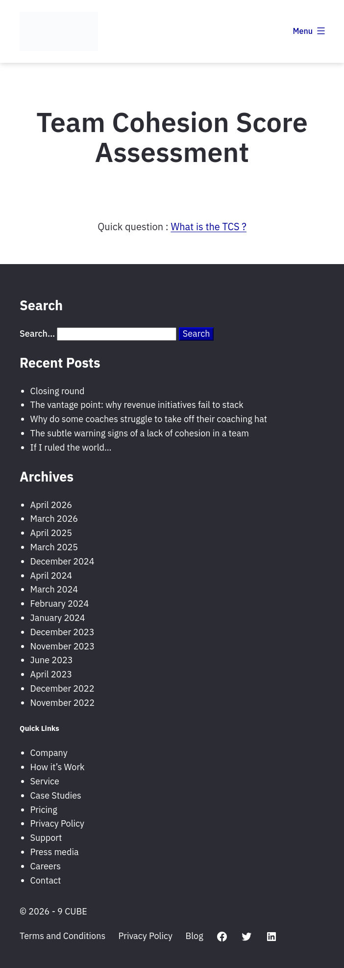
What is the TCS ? (208, 226)
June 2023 (51, 660)
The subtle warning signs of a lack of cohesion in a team (139, 433)
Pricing (43, 809)
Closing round (57, 391)
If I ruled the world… (71, 447)
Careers (45, 866)
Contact (45, 880)
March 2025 (54, 547)
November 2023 (62, 646)
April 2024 (51, 575)
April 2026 (51, 505)
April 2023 (51, 674)
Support (46, 837)
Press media (54, 852)
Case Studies (55, 795)
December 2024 (62, 561)
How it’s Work (57, 767)
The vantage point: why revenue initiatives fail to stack (137, 404)
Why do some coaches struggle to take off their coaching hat (149, 419)
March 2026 (54, 518)
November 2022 (62, 702)
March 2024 (54, 589)
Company (49, 752)
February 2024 (59, 603)
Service (44, 781)
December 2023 (62, 632)
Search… (37, 333)
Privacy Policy (57, 823)
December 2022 (62, 688)
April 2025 (51, 532)
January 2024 (57, 617)
